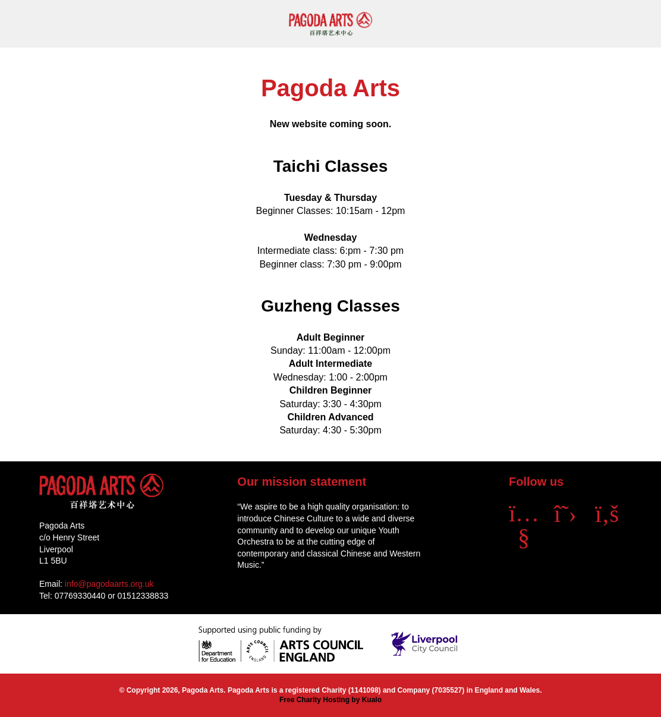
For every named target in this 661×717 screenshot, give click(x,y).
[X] (565, 514)
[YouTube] (524, 537)
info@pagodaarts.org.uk (109, 584)
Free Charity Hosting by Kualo (330, 700)
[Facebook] (607, 514)
